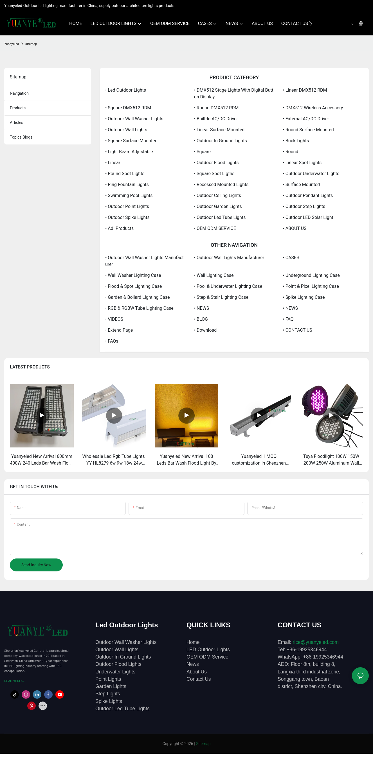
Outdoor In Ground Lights (123, 657)
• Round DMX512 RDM (216, 107)
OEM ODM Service (207, 657)
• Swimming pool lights (128, 195)
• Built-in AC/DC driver (216, 118)
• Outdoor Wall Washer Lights (134, 118)
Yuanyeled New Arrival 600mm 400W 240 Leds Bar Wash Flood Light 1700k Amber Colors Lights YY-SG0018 (41, 460)
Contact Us (198, 679)
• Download (205, 330)
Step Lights (107, 693)
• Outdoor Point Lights (127, 206)
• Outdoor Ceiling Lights (217, 195)
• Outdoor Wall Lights (126, 129)
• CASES (291, 257)
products (18, 108)
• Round (290, 151)
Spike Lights (108, 701)
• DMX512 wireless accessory (313, 107)
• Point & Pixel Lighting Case (311, 286)
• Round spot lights (125, 173)
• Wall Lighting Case (214, 275)
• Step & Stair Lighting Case (221, 297)
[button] (310, 23)
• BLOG (201, 319)
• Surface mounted (301, 184)
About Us (196, 672)
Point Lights (108, 679)
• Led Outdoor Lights (125, 90)
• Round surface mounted (308, 129)
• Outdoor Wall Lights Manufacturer (229, 257)
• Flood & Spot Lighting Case (133, 286)
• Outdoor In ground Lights (220, 140)
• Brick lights (296, 140)
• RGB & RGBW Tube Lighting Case (139, 308)
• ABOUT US (294, 228)
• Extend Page (119, 330)
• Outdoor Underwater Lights (311, 173)
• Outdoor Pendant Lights (308, 195)
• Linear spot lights (302, 162)
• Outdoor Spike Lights (127, 217)
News (192, 664)
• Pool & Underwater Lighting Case (228, 286)
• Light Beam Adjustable (129, 151)
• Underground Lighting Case (311, 275)
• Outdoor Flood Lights (216, 162)
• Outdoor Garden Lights (218, 206)
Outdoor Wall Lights (116, 649)
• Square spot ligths (214, 173)
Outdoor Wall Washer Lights (126, 642)
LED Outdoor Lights (208, 649)
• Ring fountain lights (127, 184)
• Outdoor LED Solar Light (308, 217)
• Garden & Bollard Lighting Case (137, 297)
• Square (202, 151)
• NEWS (201, 308)
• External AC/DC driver (306, 118)
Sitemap (203, 743)
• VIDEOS (114, 319)
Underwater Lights (115, 672)
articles (16, 122)
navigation (19, 93)
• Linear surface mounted (219, 129)
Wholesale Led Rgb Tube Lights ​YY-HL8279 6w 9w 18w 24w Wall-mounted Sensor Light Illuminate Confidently (114, 460)
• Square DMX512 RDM (128, 107)
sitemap (31, 44)
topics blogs (21, 137)
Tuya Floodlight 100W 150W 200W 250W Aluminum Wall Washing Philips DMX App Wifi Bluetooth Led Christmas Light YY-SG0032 (331, 460)
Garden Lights (110, 686)
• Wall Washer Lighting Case (133, 275)
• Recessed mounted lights (221, 184)
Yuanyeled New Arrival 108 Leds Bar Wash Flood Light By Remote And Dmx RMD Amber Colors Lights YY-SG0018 (186, 460)
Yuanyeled (11, 44)
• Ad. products (119, 228)
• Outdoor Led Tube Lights (220, 217)
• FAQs (111, 341)
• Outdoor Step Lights (304, 206)
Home (193, 642)
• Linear (112, 162)
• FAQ (288, 319)
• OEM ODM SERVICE (215, 228)
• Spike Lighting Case (304, 297)
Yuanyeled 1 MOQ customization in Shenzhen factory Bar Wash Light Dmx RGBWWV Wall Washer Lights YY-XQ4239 (259, 460)
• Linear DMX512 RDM (305, 90)
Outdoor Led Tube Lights (122, 708)
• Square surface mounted (131, 140)
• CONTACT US (297, 330)
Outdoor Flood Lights (118, 664)
